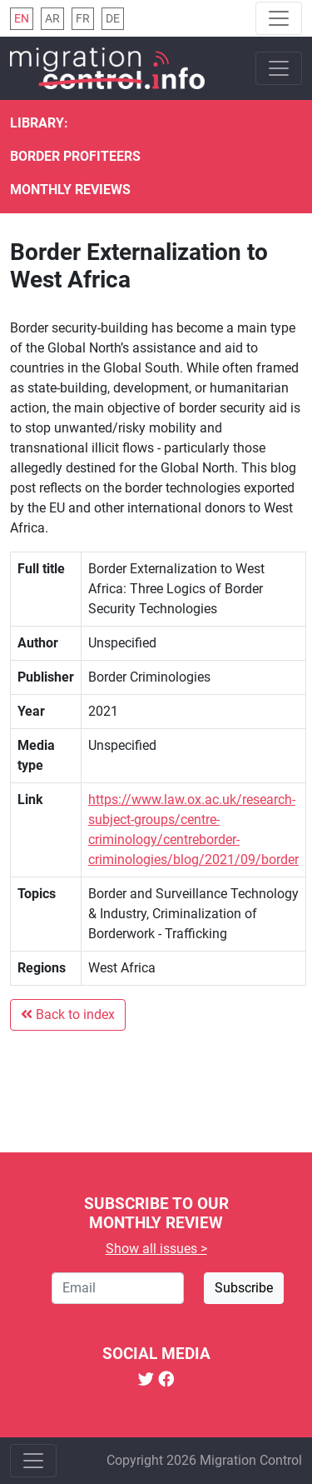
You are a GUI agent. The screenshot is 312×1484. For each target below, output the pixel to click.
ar (52, 19)
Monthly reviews (70, 189)
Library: (39, 123)
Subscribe (244, 1288)
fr (83, 19)
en (21, 19)
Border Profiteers (75, 156)
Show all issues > (156, 1249)
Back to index (68, 1014)
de (113, 19)
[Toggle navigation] (278, 18)
